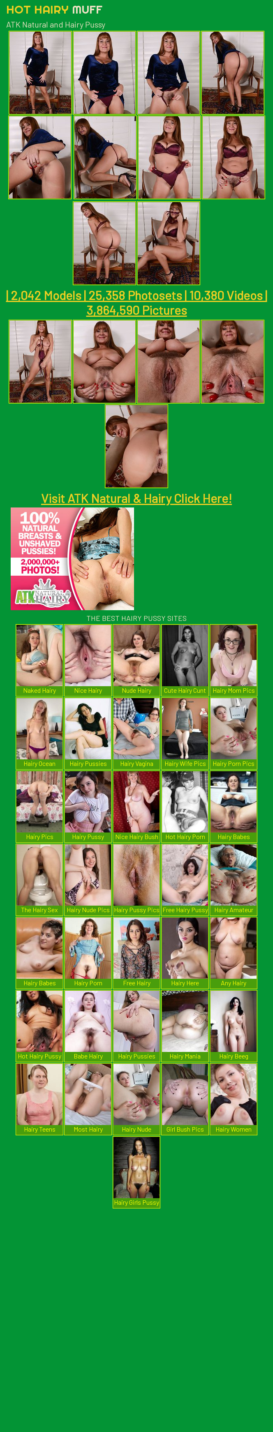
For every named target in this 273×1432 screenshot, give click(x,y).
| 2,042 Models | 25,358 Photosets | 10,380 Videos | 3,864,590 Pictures (136, 302)
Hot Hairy (54, 9)
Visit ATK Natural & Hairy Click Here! (136, 498)
